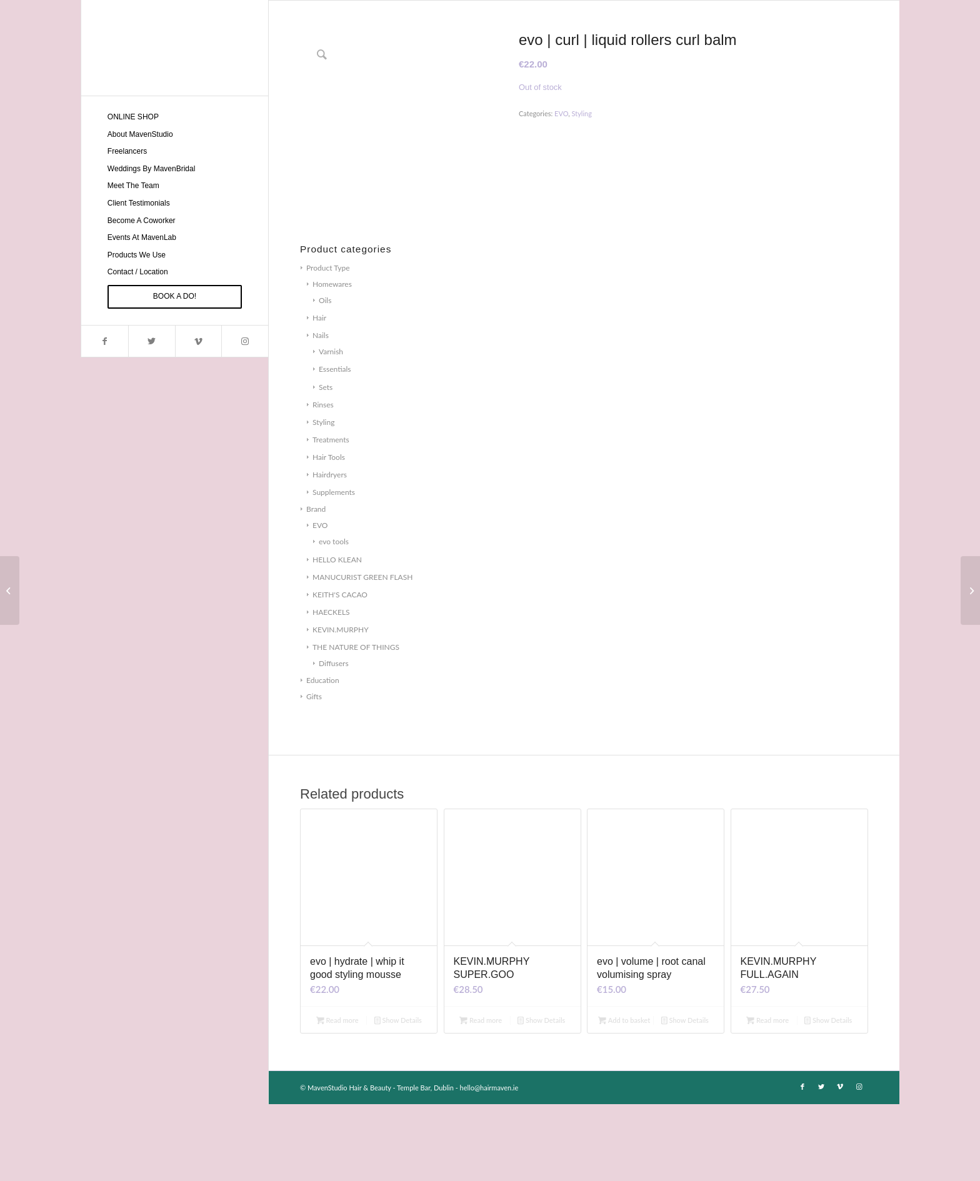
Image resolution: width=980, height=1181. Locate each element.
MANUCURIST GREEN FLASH (362, 654)
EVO (320, 602)
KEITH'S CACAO (340, 671)
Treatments (330, 516)
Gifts (314, 774)
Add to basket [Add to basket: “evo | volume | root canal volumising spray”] (624, 1097)
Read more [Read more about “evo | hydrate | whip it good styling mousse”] (337, 1097)
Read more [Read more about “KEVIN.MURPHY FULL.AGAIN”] (767, 1097)
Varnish (331, 429)
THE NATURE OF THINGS (355, 724)
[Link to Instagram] (244, 341)
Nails (320, 412)
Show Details (398, 1097)
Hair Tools (328, 534)
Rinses (323, 481)
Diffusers (334, 740)
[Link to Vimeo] (198, 341)
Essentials (335, 446)
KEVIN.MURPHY (340, 706)
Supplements (333, 569)
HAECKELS (331, 689)
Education (322, 757)
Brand (316, 586)
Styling (323, 499)
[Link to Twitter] (151, 341)
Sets (325, 464)
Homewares (332, 361)
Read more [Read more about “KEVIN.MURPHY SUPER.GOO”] (480, 1097)
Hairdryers (329, 551)
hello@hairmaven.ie (489, 1164)
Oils (325, 377)
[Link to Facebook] (104, 341)
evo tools (334, 619)
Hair (319, 395)
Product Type (327, 344)
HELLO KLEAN (337, 636)
